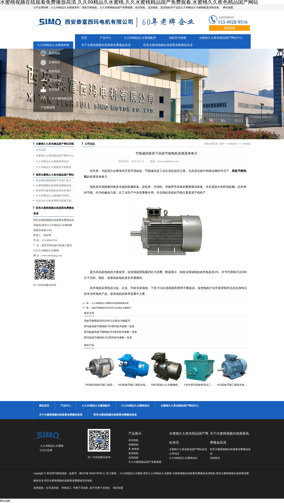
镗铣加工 (67, 487)
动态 (204, 449)
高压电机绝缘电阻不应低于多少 (53, 180)
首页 (84, 37)
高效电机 (54, 71)
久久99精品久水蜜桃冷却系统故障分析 (110, 303)
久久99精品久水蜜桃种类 (53, 45)
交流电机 (55, 80)
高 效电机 (133, 448)
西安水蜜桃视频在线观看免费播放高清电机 (68, 480)
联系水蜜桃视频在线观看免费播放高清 (168, 45)
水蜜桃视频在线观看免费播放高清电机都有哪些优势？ (55, 185)
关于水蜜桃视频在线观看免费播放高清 (106, 45)
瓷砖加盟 (118, 487)
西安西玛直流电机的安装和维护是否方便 (55, 190)
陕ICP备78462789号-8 (92, 473)
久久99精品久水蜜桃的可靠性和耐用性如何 (55, 195)
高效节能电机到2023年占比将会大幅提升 (111, 308)
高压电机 (54, 53)
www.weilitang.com (52, 255)
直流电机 (54, 89)
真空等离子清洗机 (100, 487)
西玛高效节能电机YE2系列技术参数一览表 (108, 337)
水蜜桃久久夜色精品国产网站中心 (221, 37)
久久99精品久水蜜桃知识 (135, 405)
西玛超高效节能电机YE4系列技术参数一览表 (109, 326)
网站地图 (228, 7)
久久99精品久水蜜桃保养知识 (52, 161)
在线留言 (215, 457)
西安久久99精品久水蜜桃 (157, 473)
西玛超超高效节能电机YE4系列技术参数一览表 (110, 331)
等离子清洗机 (80, 487)
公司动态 (41, 149)
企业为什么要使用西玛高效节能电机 (55, 200)
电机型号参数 (177, 37)
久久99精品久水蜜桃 (131, 473)
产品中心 (105, 37)
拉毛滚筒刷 (52, 487)
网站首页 (44, 405)
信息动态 (232, 143)
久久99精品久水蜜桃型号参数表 (53, 167)
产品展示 (134, 433)
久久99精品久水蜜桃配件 (140, 37)
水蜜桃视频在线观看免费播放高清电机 (193, 473)
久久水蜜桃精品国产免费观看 (144, 461)
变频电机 (54, 62)
